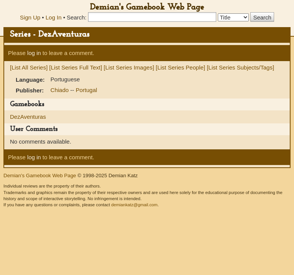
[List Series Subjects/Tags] (240, 67)
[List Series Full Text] (75, 67)
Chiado (60, 90)
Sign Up (30, 17)
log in (34, 53)
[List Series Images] (129, 67)
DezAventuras (28, 116)
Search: (77, 17)
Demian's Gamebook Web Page (147, 7)
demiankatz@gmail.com (134, 204)
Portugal (86, 90)
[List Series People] (180, 67)
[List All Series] (28, 67)
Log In (54, 17)
